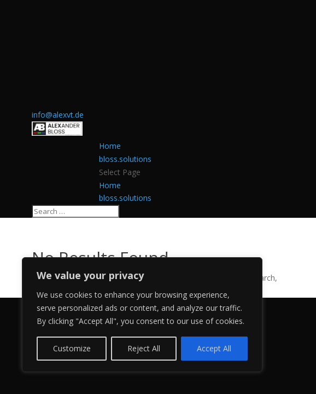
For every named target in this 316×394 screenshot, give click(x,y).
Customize (72, 348)
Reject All (143, 348)
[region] (142, 314)
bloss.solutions (125, 159)
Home (110, 146)
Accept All (214, 348)
